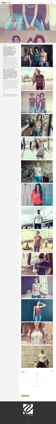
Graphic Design (14, 94)
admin (4, 93)
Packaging (13, 95)
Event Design (9, 94)
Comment (37, 386)
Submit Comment (25, 395)
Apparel (4, 94)
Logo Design (6, 95)
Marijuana (9, 95)
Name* (37, 375)
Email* (37, 379)
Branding (7, 94)
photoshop (16, 95)
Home (3, 95)
